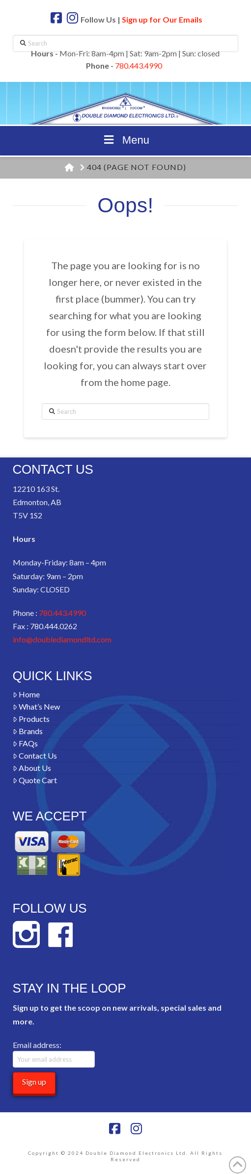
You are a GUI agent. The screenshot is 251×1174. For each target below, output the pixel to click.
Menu (125, 140)
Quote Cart (35, 780)
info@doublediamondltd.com (62, 639)
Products (31, 718)
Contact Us (35, 755)
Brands (28, 731)
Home (26, 694)
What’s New (36, 706)
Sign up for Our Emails (162, 19)
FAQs (25, 743)
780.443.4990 (138, 65)
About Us (32, 767)
